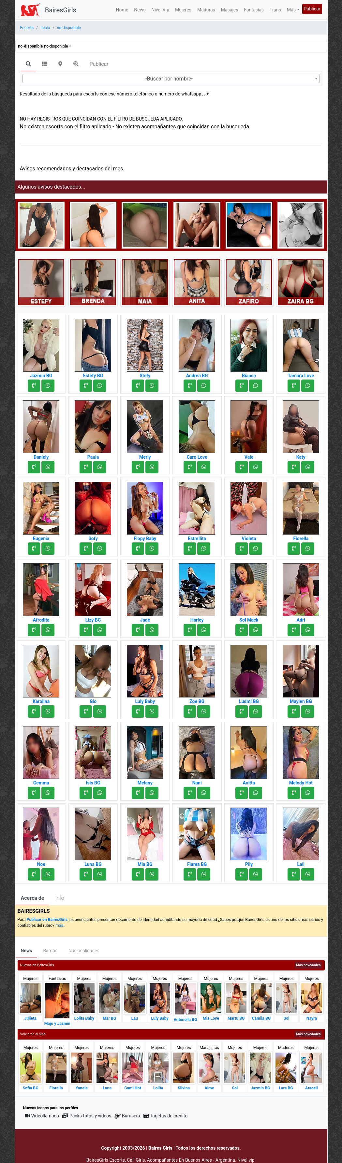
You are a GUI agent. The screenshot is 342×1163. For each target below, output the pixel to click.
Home (122, 9)
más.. (60, 925)
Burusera (127, 1116)
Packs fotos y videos (86, 1115)
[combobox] (171, 78)
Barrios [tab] (50, 950)
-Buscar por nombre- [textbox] (169, 79)
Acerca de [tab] (32, 898)
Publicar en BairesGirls (46, 919)
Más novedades (308, 965)
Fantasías (254, 9)
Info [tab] (59, 898)
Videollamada (42, 1115)
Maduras (206, 9)
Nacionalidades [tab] (83, 950)
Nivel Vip (160, 9)
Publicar (312, 8)
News (139, 9)
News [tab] (26, 950)
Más (291, 9)
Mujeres (183, 9)
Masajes (229, 9)
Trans (275, 9)
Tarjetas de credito (165, 1115)
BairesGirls (60, 10)
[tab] (28, 64)
